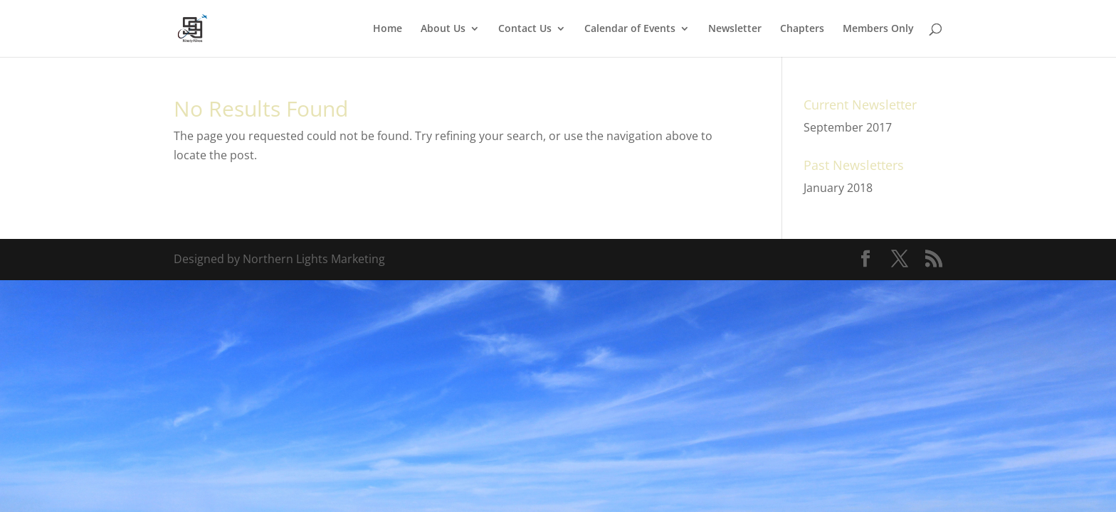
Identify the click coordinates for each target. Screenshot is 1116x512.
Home (387, 29)
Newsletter (735, 29)
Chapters (802, 29)
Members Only (878, 29)
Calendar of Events (629, 29)
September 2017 (848, 127)
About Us (443, 29)
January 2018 (838, 188)
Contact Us (525, 29)
